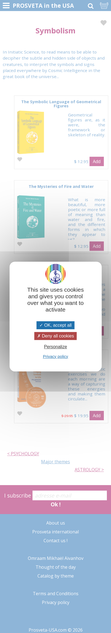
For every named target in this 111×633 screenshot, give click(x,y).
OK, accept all (55, 325)
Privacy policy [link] (55, 356)
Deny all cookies (55, 336)
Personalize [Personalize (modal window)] (55, 347)
